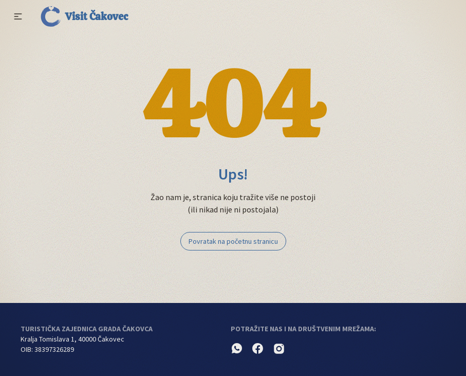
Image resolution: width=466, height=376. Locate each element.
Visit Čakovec (84, 16)
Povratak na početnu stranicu (233, 241)
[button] (18, 16)
